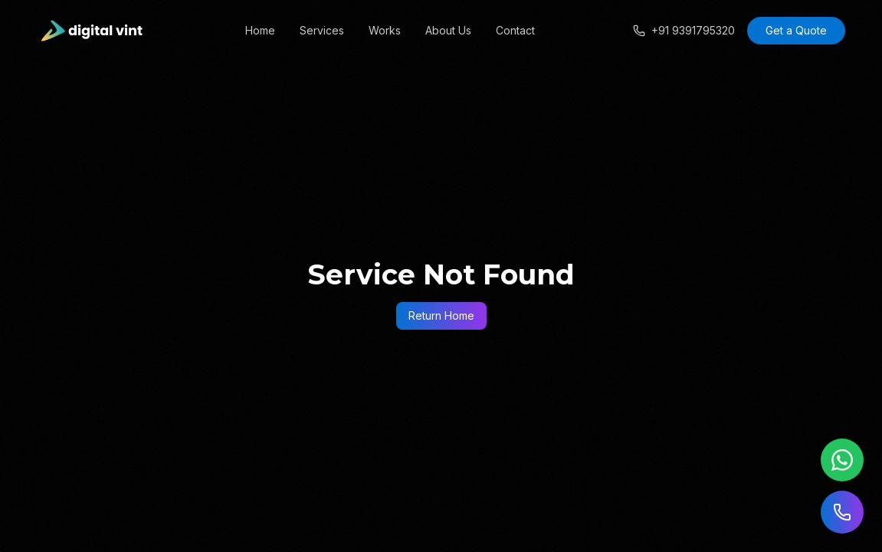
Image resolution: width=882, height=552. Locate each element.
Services (322, 30)
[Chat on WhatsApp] (842, 460)
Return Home (441, 315)
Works (385, 30)
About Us (448, 30)
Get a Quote (796, 30)
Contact (515, 30)
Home (260, 30)
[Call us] (842, 512)
